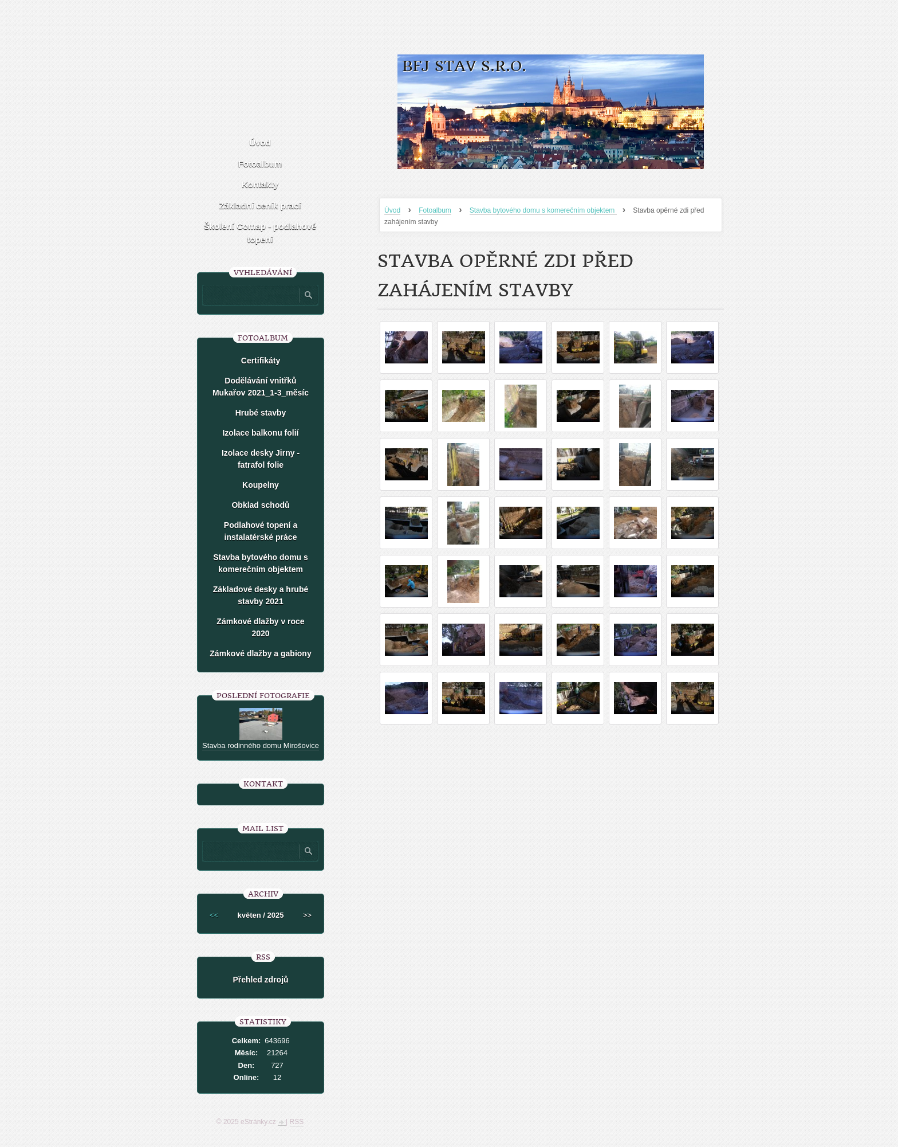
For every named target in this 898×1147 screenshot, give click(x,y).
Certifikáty (260, 360)
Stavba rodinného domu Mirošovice (260, 745)
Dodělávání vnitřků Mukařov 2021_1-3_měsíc (260, 386)
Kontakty (260, 184)
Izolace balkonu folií (260, 432)
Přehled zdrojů (260, 979)
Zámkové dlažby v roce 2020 (260, 627)
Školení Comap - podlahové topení (260, 232)
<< (214, 915)
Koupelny (260, 485)
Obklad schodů (260, 505)
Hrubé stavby (260, 412)
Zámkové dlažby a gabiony (260, 653)
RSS (297, 1122)
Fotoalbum (435, 210)
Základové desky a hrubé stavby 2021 (261, 595)
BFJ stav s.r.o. (464, 66)
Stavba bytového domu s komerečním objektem (543, 210)
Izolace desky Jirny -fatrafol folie (261, 458)
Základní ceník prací (260, 205)
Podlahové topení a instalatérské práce (260, 531)
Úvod (392, 210)
